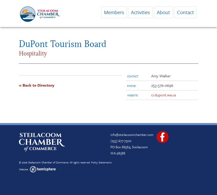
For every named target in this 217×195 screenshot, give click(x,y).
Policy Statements (101, 162)
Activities (140, 12)
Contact (185, 12)
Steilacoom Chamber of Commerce (48, 162)
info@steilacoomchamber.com (131, 134)
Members (114, 12)
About (163, 12)
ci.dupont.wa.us (163, 95)
